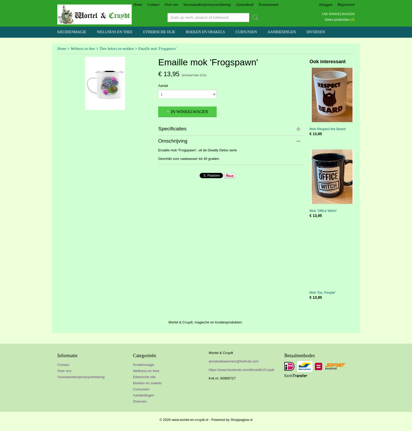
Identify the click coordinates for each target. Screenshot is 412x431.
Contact (153, 5)
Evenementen (269, 5)
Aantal (163, 86)
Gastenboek (245, 5)
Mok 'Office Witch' (323, 211)
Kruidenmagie (71, 32)
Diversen (316, 32)
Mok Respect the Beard (328, 129)
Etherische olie (159, 32)
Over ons (171, 5)
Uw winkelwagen (338, 14)
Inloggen (325, 5)
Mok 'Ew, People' (323, 293)
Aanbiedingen (282, 32)
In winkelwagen (189, 111)
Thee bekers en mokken (116, 49)
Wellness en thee (114, 32)
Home (138, 5)
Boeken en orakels (205, 32)
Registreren (346, 5)
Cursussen (246, 32)
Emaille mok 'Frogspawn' (157, 49)
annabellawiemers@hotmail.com (234, 361)
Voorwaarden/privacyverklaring (207, 5)
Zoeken (254, 18)
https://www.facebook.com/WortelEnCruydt (241, 370)
